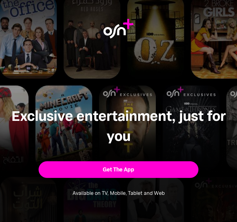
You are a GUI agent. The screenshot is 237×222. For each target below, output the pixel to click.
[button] (119, 169)
